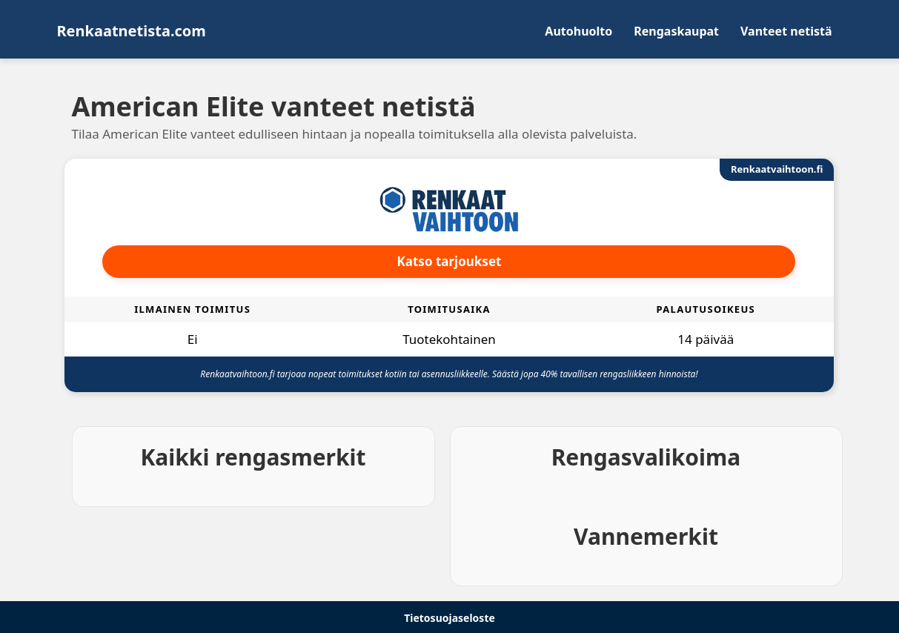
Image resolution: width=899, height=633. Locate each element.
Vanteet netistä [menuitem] (786, 31)
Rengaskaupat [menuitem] (676, 31)
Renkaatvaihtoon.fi (777, 169)
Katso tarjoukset (449, 261)
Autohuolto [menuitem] (578, 31)
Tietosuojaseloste (449, 618)
